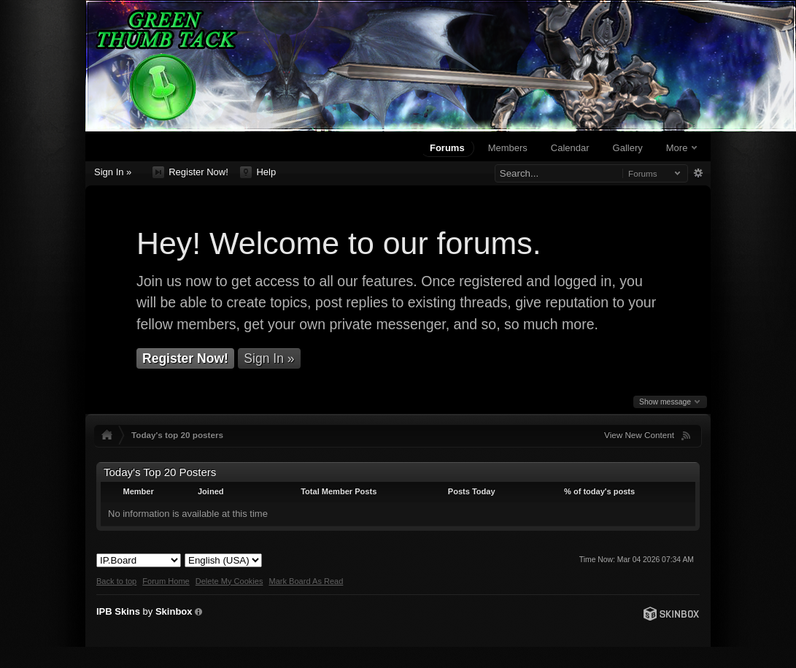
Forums (447, 147)
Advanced (698, 173)
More (681, 147)
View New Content (639, 434)
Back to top (116, 581)
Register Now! (190, 172)
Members (508, 147)
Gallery (628, 147)
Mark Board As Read (305, 581)
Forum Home (165, 581)
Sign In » (112, 171)
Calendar (570, 147)
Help (258, 172)
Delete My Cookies (229, 581)
